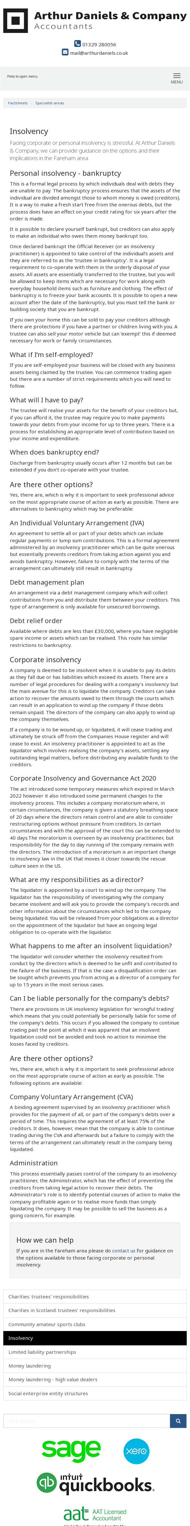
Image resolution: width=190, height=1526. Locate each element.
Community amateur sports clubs (47, 1324)
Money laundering (30, 1365)
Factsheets (18, 102)
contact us (123, 1250)
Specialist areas (49, 102)
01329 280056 (95, 44)
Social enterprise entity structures (48, 1393)
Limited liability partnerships (42, 1352)
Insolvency (21, 1338)
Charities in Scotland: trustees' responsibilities (62, 1310)
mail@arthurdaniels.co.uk (95, 53)
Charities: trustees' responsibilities (49, 1296)
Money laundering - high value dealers (53, 1379)
